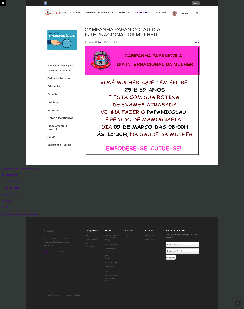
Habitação (53, 102)
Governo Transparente (52, 295)
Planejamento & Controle (57, 127)
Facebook (149, 235)
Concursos (7, 201)
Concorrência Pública (12, 181)
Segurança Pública (59, 144)
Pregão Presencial (10, 194)
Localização (149, 239)
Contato (77, 295)
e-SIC (87, 235)
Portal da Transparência (90, 245)
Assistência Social (59, 70)
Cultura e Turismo (58, 78)
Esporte (52, 94)
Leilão (5, 207)
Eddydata (47, 251)
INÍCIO (62, 12)
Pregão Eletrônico (10, 175)
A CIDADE (75, 12)
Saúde (51, 136)
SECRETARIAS (143, 12)
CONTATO (161, 12)
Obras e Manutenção (60, 118)
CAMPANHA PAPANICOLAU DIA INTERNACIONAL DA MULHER (122, 32)
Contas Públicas (91, 239)
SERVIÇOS (125, 12)
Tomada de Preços (10, 188)
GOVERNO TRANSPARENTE (100, 12)
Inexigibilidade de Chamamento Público (20, 168)
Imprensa (53, 110)
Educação (53, 86)
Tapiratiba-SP (49, 231)
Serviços (67, 295)
